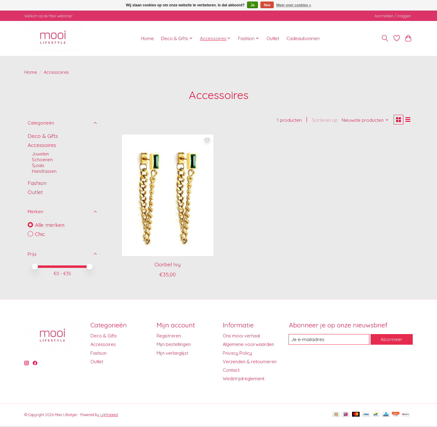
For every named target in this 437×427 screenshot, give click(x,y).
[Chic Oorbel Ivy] (167, 196)
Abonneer (391, 340)
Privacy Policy (237, 354)
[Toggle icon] (385, 38)
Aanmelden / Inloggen (392, 16)
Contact (231, 371)
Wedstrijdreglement (243, 379)
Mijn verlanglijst (172, 354)
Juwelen (40, 154)
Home (147, 38)
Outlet (272, 38)
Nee (267, 5)
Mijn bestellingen (174, 345)
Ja (252, 5)
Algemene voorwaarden (248, 345)
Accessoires (42, 145)
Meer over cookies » (293, 5)
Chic (40, 234)
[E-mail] (328, 340)
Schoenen (42, 159)
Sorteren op (323, 121)
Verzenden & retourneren (249, 362)
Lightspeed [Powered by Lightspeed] (109, 415)
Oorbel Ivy (167, 265)
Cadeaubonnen (303, 38)
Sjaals (38, 165)
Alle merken (49, 224)
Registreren (169, 337)
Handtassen (44, 171)
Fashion (37, 182)
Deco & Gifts (43, 135)
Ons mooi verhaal (241, 337)
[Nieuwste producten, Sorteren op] (363, 121)
